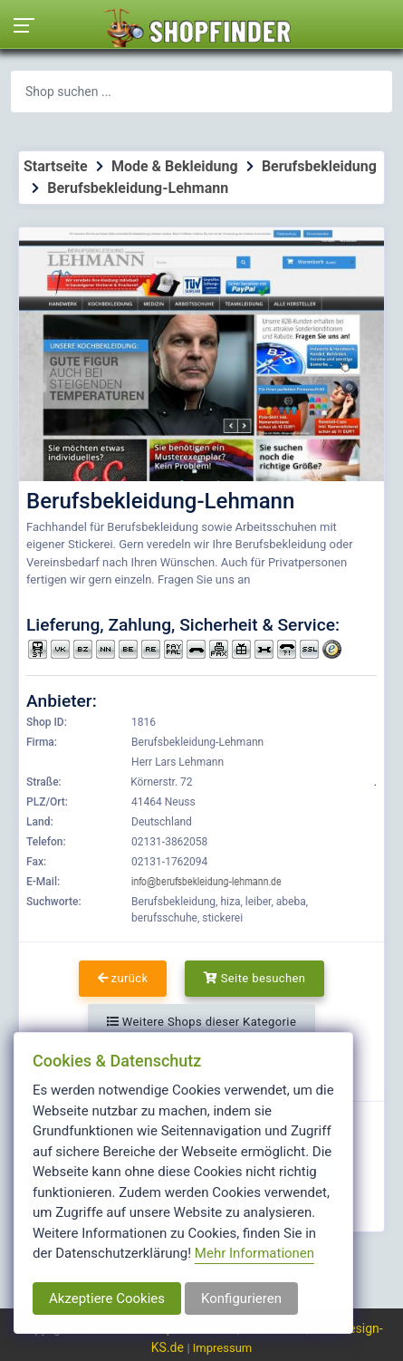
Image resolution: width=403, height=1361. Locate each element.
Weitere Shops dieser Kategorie (201, 1021)
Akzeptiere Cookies (107, 1298)
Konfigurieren (241, 1298)
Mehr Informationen (254, 1253)
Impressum (222, 1348)
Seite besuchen (255, 978)
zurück (123, 978)
